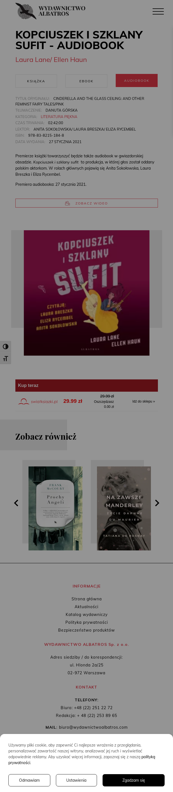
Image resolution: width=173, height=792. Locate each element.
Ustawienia (76, 780)
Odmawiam (29, 780)
